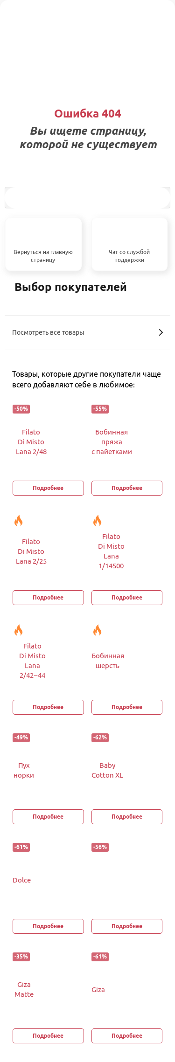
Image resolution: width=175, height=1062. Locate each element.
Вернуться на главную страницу (43, 256)
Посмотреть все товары (87, 332)
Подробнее (48, 488)
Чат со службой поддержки (129, 256)
